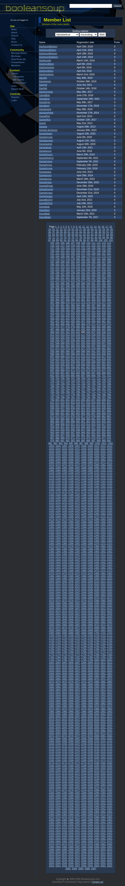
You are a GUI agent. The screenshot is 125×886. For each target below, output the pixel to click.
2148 (83, 754)
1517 (77, 584)
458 (88, 321)
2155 (64, 757)
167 (73, 256)
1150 (96, 484)
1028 (83, 451)
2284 (58, 792)
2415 (64, 828)
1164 (58, 489)
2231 (103, 776)
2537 (77, 860)
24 (69, 229)
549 (62, 343)
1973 (51, 708)
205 (83, 264)
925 (83, 427)
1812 (109, 662)
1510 (96, 581)
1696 (70, 633)
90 (61, 240)
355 (52, 299)
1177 (77, 492)
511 (52, 335)
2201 (103, 768)
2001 (103, 714)
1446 (70, 565)
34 (107, 229)
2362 (109, 811)
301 (83, 286)
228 (78, 270)
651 (93, 364)
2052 (109, 727)
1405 (64, 554)
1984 (58, 711)
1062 (109, 459)
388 (99, 305)
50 (103, 232)
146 (88, 251)
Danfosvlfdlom (46, 64)
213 (62, 267)
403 (52, 310)
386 (88, 305)
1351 (103, 538)
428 (57, 316)
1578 (83, 600)
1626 (70, 614)
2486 (70, 847)
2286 (70, 792)
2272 (109, 787)
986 (88, 440)
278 (88, 281)
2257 (77, 784)
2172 (109, 760)
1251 (103, 511)
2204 (58, 771)
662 (88, 367)
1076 (70, 465)
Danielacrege (46, 140)
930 (109, 427)
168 (78, 256)
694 (68, 375)
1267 (77, 516)
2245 (64, 782)
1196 (70, 497)
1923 (51, 695)
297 (62, 286)
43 (76, 232)
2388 (83, 819)
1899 (90, 687)
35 (111, 229)
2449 (90, 836)
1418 (83, 557)
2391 (103, 819)
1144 (58, 484)
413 (104, 310)
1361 (103, 541)
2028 (83, 722)
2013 (51, 719)
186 (109, 259)
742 (68, 386)
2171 (103, 760)
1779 (90, 654)
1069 (90, 462)
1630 (96, 614)
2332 (109, 803)
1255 (64, 513)
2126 (70, 749)
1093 (51, 470)
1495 (64, 578)
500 (57, 332)
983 (73, 440)
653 (104, 364)
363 (93, 299)
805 (83, 400)
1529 (90, 587)
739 (52, 386)
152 (57, 253)
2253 (51, 784)
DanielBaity (45, 217)
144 (78, 251)
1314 (58, 530)
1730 (96, 641)
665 (104, 367)
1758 (83, 649)
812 (57, 402)
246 (109, 272)
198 (109, 262)
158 (88, 253)
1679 (90, 627)
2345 (64, 809)
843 (93, 408)
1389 (90, 549)
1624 (58, 614)
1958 (83, 703)
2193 (51, 768)
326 (88, 291)
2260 (96, 784)
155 (73, 253)
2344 (58, 809)
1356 (70, 541)
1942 (109, 698)
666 (109, 367)
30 (92, 229)
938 (88, 429)
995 (71, 443)
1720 (96, 638)
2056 (70, 730)
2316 (70, 801)
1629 (90, 614)
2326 (70, 803)
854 (88, 411)
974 (88, 438)
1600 (96, 606)
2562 (109, 866)
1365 (64, 543)
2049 (90, 727)
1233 (51, 508)
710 (88, 378)
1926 (70, 695)
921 (62, 427)
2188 (83, 765)
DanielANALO (46, 158)
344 (57, 297)
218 (88, 267)
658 (68, 367)
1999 (90, 714)
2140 (96, 752)
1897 (77, 687)
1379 (90, 546)
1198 (83, 497)
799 (52, 400)
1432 (109, 559)
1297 (77, 524)
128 (57, 248)
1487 (77, 576)
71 (53, 237)
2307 (77, 798)
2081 (103, 736)
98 (92, 240)
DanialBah (44, 95)
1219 (90, 503)
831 (93, 405)
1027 (77, 451)
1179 (90, 492)
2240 (96, 779)
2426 (70, 830)
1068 (83, 462)
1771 (103, 652)
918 (109, 424)
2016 (70, 719)
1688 (83, 630)
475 (52, 327)
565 (83, 346)
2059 (90, 730)
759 (93, 389)
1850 (96, 673)
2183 (51, 765)
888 (78, 419)
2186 (70, 765)
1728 (83, 641)
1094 (58, 470)
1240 (96, 508)
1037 (77, 454)
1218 (83, 503)
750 (109, 386)
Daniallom (44, 105)
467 (73, 324)
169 (83, 256)
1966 (70, 706)
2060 (96, 730)
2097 (77, 741)
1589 (90, 603)
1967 (77, 706)
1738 (83, 643)
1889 (90, 684)
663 (93, 367)
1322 (109, 530)
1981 (103, 708)
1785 (64, 657)
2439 (90, 833)
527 (73, 337)
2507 (77, 852)
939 (93, 429)
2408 (83, 825)
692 (57, 375)
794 (88, 397)
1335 (64, 535)
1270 (96, 516)
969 (62, 438)
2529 (90, 857)
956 (57, 435)
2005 (64, 717)
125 (104, 245)
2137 (77, 752)
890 (88, 419)
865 (83, 413)
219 (93, 267)
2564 (74, 868)
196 (99, 262)
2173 (51, 763)
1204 (58, 500)
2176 (70, 763)
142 (68, 251)
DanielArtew (45, 182)
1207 (77, 500)
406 (68, 310)
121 (83, 245)
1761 (103, 649)
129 (62, 248)
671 (73, 370)
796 (99, 397)
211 (52, 267)
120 (78, 245)
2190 (96, 765)
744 (78, 386)
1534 (58, 589)
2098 (83, 741)
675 (93, 370)
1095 (64, 470)
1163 (51, 489)
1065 (64, 462)
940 (99, 429)
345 (62, 297)
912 (78, 424)
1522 (109, 584)
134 (88, 248)
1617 (77, 611)
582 (109, 348)
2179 (90, 763)
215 (73, 267)
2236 (70, 779)
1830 (96, 668)
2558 (83, 866)
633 (62, 362)
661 (83, 367)
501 (62, 332)
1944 (58, 700)
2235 (64, 779)
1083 (51, 467)
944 (57, 432)
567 (93, 346)
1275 (64, 519)
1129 (90, 478)
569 (104, 346)
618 (109, 356)
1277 (77, 519)
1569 (90, 597)
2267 (77, 787)
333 (62, 294)
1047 (77, 457)
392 (57, 308)
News (14, 29)
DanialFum (44, 102)
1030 (96, 451)
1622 (109, 611)
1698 (83, 633)
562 (68, 346)
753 (62, 389)
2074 (58, 736)
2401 (103, 822)
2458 (83, 838)
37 (53, 232)
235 (52, 272)
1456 (70, 568)
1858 (83, 676)
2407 (77, 825)
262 (68, 278)
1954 (58, 703)
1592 (109, 603)
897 (62, 421)
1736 (70, 643)
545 (104, 340)
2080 (96, 736)
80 (88, 237)
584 (57, 351)
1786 (70, 657)
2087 (77, 738)
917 (104, 424)
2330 (96, 803)
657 (62, 367)
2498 (83, 849)
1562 (109, 595)
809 (104, 400)
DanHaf (43, 85)
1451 (103, 565)
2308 (83, 798)
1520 (96, 584)
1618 (83, 611)
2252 (109, 782)
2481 (103, 844)
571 (52, 348)
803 (73, 400)
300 (78, 286)
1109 (90, 473)
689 (104, 373)
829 (83, 405)
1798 (83, 660)
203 (73, 264)
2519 (90, 855)
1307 (77, 527)
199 (52, 264)
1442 (109, 562)
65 (96, 234)
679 (52, 373)
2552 (109, 863)
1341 (103, 535)
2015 (64, 719)
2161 (103, 757)
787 (52, 397)
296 (57, 286)
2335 (64, 806)
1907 (77, 689)
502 (68, 332)
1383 (51, 549)
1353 (51, 541)
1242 (109, 508)
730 (68, 383)
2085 (64, 738)
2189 (90, 765)
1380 (96, 546)
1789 (90, 657)
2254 (58, 784)
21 (57, 229)
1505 (64, 581)
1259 (90, 513)
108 (78, 243)
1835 (64, 671)
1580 (96, 600)
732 (78, 383)
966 (109, 435)
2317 (77, 801)
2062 (109, 730)
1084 (58, 467)
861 (62, 413)
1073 (51, 465)
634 (68, 362)
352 (99, 297)
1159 (90, 486)
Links (14, 86)
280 (99, 281)
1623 (51, 614)
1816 (70, 665)
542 (88, 340)
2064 (58, 733)
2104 (58, 744)
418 (68, 313)
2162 (109, 757)
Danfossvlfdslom (47, 50)
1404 (58, 554)
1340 (96, 535)
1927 (77, 695)
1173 (51, 492)
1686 (70, 630)
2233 (51, 779)
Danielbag (44, 210)
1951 (103, 700)
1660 (96, 622)
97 (88, 240)
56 (61, 234)
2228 (83, 776)
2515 (64, 855)
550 (68, 343)
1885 (64, 684)
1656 (70, 622)
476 (57, 327)
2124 (58, 749)
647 (73, 364)
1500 (96, 578)
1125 (64, 478)
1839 (90, 671)
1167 (77, 489)
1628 (83, 614)
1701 (103, 633)
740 (57, 386)
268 (99, 278)
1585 (64, 603)
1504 (58, 581)
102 (111, 240)
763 (52, 392)
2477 (77, 844)
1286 (70, 522)
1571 (103, 597)
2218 (83, 773)
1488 (83, 576)
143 (73, 251)
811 (52, 402)
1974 (58, 708)
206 (88, 264)
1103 (51, 473)
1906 (70, 689)
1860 (96, 676)
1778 (83, 654)
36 (49, 232)
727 (52, 383)
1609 (90, 608)
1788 (83, 657)
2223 (51, 776)
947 (73, 432)
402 (109, 308)
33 (103, 229)
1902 (109, 687)
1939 (90, 698)
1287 (77, 522)
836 (57, 408)
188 (57, 262)
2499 (90, 849)
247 (52, 275)
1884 (58, 684)
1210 (96, 500)
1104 (58, 473)
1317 (77, 530)
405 (62, 310)
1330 (96, 532)
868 (99, 413)
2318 (83, 801)
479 (73, 327)
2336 (70, 806)
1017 (77, 448)
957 (62, 435)
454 (68, 321)
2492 (109, 847)
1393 (51, 551)
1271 (103, 516)
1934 (58, 698)
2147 (77, 754)
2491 (103, 847)
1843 (51, 673)
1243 (51, 511)
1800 (96, 660)
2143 (51, 754)
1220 (96, 503)
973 (83, 438)
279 (93, 281)
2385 (64, 819)
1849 (90, 673)
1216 (70, 503)
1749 (90, 646)
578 (88, 348)
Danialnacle (45, 109)
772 (99, 392)
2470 (96, 841)
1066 (70, 462)
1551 (103, 592)
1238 (83, 508)
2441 (103, 833)
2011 (103, 717)
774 (109, 392)
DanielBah (44, 213)
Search (14, 35)
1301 (103, 524)
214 (68, 267)
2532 (109, 857)
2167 (77, 760)
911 (73, 424)
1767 (77, 652)
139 (52, 251)
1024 (58, 451)
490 (68, 329)
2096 (70, 741)
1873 (51, 681)
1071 (103, 462)
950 (88, 432)
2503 (51, 852)
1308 (83, 527)
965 (104, 435)
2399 (90, 822)
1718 (83, 638)
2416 (70, 828)
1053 (51, 459)
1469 (90, 570)
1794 (58, 660)
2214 (58, 773)
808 (99, 400)
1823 (51, 668)
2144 (58, 754)
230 (88, 270)
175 (52, 259)
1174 (58, 492)
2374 (58, 817)
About (14, 32)
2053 (51, 730)
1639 (90, 616)
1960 (96, 703)
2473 (51, 844)
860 (57, 413)
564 (78, 346)
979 (52, 440)
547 (52, 343)
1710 (96, 635)
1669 (90, 624)
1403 (51, 554)
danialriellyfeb (46, 112)
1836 (70, 671)
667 (52, 370)
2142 (109, 752)
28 (84, 229)
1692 (109, 630)
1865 (64, 679)
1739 (90, 643)
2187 (77, 765)
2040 (96, 725)
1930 (96, 695)
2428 (83, 830)
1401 (103, 551)
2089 (90, 738)
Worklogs (16, 56)
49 (100, 232)
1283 (51, 522)
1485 (64, 576)
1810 (96, 662)
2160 (96, 757)
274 (68, 281)
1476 (70, 573)
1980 (96, 708)
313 (83, 289)
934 (68, 429)
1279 (90, 519)
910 (68, 424)
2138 (83, 752)
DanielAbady (45, 133)
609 (62, 356)
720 (78, 381)
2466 (70, 841)
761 (104, 389)
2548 (83, 863)
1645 (64, 619)
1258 (83, 513)
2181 (103, 763)
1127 (77, 478)
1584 (58, 603)
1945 (64, 700)
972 (78, 438)
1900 (96, 687)
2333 (51, 806)
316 (99, 289)
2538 (83, 860)
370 (68, 302)
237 (62, 272)
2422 (109, 828)
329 (104, 291)
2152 (109, 754)
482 (88, 327)
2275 (64, 790)
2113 (51, 746)
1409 (90, 554)
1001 (103, 443)
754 (68, 389)
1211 (103, 500)
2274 (58, 790)
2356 (70, 811)
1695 (64, 633)
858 (109, 411)
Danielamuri (45, 151)
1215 (64, 503)
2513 (51, 855)
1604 (58, 608)
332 (57, 294)
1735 (64, 643)
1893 (51, 687)
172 (99, 256)
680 (57, 373)
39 (61, 232)
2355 (64, 811)
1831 (103, 668)
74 (65, 237)
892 (99, 419)
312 (78, 289)
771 (93, 392)
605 (104, 354)
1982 (109, 708)
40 (65, 232)
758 (88, 389)
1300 (96, 524)
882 (109, 416)
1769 (90, 652)
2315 (64, 801)
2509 (90, 852)
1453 (51, 568)
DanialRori (44, 116)
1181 (103, 492)
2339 (90, 806)
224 (57, 270)
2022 (109, 719)
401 (104, 308)
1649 (90, 619)
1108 (83, 473)
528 (78, 337)
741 (62, 386)
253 (83, 275)
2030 (96, 722)
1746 (70, 646)
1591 (103, 603)
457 (83, 321)
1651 (103, 619)
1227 (77, 505)
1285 (64, 522)
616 (99, 356)
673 (83, 370)
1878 (83, 681)
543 (93, 340)
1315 (64, 530)
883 (52, 419)
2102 (109, 741)
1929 (90, 695)
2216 (70, 773)
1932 (109, 695)
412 (99, 310)
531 (93, 337)
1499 (90, 578)
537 (62, 340)
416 (57, 313)
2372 (109, 814)
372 (78, 302)
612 (78, 356)
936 (78, 429)
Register (15, 97)
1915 (64, 692)
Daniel (42, 123)
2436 (70, 833)
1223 (51, 505)
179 (73, 259)
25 (73, 229)
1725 (64, 641)
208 (99, 264)
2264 (58, 787)
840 (78, 408)
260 (57, 278)
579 (93, 348)
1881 (103, 681)
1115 (64, 476)
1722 (109, 638)
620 (57, 359)
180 (78, 259)
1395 (64, 551)
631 (52, 362)
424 (99, 313)
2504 (58, 852)
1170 (96, 489)
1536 (70, 589)
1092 (109, 467)
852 (78, 411)
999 (91, 443)
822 (109, 402)
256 (99, 275)
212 (57, 267)
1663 (51, 624)
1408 (83, 554)
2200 (96, 768)
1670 (96, 624)
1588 (83, 603)
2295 (64, 795)
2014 (58, 719)
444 (78, 318)
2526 (70, 857)
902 (88, 421)
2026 (70, 722)
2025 (64, 722)
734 (88, 383)
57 (65, 234)
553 (83, 343)
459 (93, 321)
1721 (103, 638)
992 (55, 443)
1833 (51, 671)
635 (73, 362)
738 (109, 383)
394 (68, 308)
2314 (58, 801)
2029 (90, 722)
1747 (77, 646)
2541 (103, 860)
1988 (83, 711)
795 (93, 397)
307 (52, 289)
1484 (58, 576)
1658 (83, 622)
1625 (64, 614)
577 (83, 348)
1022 (109, 448)
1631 (103, 614)
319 (52, 291)
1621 (103, 611)
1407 (77, 554)
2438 (83, 833)
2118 (83, 746)
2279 (90, 790)
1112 (109, 473)
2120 (96, 746)
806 (88, 400)
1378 (83, 546)
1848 (83, 673)
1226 (70, 505)
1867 (77, 679)
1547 (77, 592)
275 (73, 281)
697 (83, 375)
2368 (83, 814)
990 (109, 440)
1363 (51, 543)
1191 (103, 494)
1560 (96, 595)
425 (104, 313)
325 (83, 291)
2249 (90, 782)
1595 (64, 606)
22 (61, 229)
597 (62, 354)
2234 (58, 779)
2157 (77, 757)
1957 (77, 703)
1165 (64, 489)
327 (93, 291)
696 (78, 375)
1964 (58, 706)
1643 (51, 619)
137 (104, 248)
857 (104, 411)
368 (57, 302)
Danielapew (45, 172)
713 (104, 378)
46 (88, 232)
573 (62, 348)
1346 (70, 538)
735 (93, 383)
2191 (103, 765)
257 (104, 275)
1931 (103, 695)
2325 (64, 803)
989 (104, 440)
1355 (64, 541)
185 (104, 259)
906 (109, 421)
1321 (103, 530)
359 (73, 299)
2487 (77, 847)
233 (104, 270)
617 (104, 356)
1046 (70, 457)
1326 (70, 532)
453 (62, 321)
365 (104, 299)
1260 (96, 513)
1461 (103, 568)
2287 (77, 792)
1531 (103, 587)
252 (78, 275)
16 (103, 226)
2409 (90, 825)
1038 (83, 454)
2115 (64, 746)
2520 (96, 855)
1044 (58, 457)
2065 (64, 733)
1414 (58, 557)
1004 (58, 446)
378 (109, 302)
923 (73, 427)
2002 (109, 714)
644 (57, 364)
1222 (109, 503)
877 (83, 416)
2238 (83, 779)
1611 (103, 608)
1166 (70, 489)
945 (62, 432)
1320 (96, 530)
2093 (51, 741)
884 (57, 419)
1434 (58, 562)
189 (62, 262)
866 (88, 413)
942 (109, 429)
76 (73, 237)
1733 (51, 643)
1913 (51, 692)
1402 (109, 551)
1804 (58, 662)
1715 (64, 638)
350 (88, 297)
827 (73, 405)
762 (109, 389)
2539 (90, 860)
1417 (77, 557)
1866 (70, 679)
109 (83, 243)
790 (68, 397)
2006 (70, 717)
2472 (109, 841)
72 (57, 237)
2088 (83, 738)
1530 (96, 587)
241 (83, 272)
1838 (83, 671)
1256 (70, 513)
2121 (103, 746)
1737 (77, 643)
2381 (103, 817)
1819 (90, 665)
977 (104, 438)
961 (83, 435)
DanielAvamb (46, 189)
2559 (90, 866)
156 (78, 253)
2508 (83, 852)
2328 (83, 803)
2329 (90, 803)
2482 (109, 844)
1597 (77, 606)
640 (99, 362)
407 (73, 310)
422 (88, 313)
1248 (83, 511)
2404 (58, 825)
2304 (58, 798)
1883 (51, 684)
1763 (51, 652)
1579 (90, 600)
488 (57, 329)
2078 (83, 736)
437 (104, 316)
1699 (90, 633)
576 (78, 348)
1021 (103, 448)
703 (52, 378)
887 (73, 419)
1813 (51, 665)
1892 (109, 684)
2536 (70, 860)
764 (57, 392)
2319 (90, 801)
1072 (109, 462)
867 (93, 413)
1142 (109, 481)
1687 (77, 630)
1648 (83, 619)
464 (57, 324)
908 (57, 424)
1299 (90, 524)
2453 (51, 838)
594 (109, 351)
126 (109, 245)
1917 (77, 692)
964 (99, 435)
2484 (58, 847)
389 (104, 305)
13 (91, 226)
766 (68, 392)
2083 (51, 738)
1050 (96, 457)
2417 (77, 828)
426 (109, 313)
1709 (90, 635)
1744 (58, 646)
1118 (83, 476)
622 (68, 359)
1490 (96, 576)
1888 (83, 684)
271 (52, 281)
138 (109, 248)
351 (93, 297)
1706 (70, 635)
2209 (90, 771)
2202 (109, 768)
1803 (51, 662)
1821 (103, 665)
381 (62, 305)
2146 (70, 754)
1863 (51, 679)
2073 (51, 736)
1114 (58, 476)
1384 (58, 549)
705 (62, 378)
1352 (109, 538)
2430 (96, 830)
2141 (103, 752)
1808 (83, 662)
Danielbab (44, 206)
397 (83, 308)
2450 (96, 836)
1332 (109, 532)
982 (68, 440)
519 (93, 335)
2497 (77, 849)
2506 (70, 852)
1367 (77, 543)
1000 (97, 443)
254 (88, 275)
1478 (83, 573)
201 (62, 264)
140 (57, 251)
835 (52, 408)
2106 (70, 744)
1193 (51, 497)
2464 (58, 841)
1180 (96, 492)
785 (104, 394)
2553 (51, 866)
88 (53, 240)
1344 (58, 538)
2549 (90, 863)
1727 (77, 641)
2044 (58, 727)
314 (88, 289)
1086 (70, 467)
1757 (77, 649)
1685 (64, 630)
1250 (96, 511)
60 (76, 234)
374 (88, 302)
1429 (90, 559)
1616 (70, 611)
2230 (96, 776)
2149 (90, 754)
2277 (77, 790)
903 (93, 421)
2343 (51, 809)
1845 (64, 673)
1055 (64, 459)
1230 (96, 505)
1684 (58, 630)
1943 (51, 700)
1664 (58, 624)
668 (57, 370)
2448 (83, 836)
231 (93, 270)
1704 (58, 635)
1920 (96, 692)
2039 (90, 725)
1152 (109, 484)
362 (88, 299)
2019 (90, 719)
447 (93, 318)
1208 (83, 500)
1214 (58, 503)
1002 (110, 443)
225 (62, 270)
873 (62, 416)
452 (57, 321)
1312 (109, 527)
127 (52, 248)
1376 (70, 546)
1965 (64, 706)
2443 (51, 836)
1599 (90, 606)
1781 (103, 654)
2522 (109, 855)
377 (104, 302)
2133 (51, 752)
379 (52, 305)
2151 (103, 754)
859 (52, 413)
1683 (51, 630)
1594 (58, 606)
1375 (64, 546)
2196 (70, 768)
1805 (64, 662)
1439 (90, 562)
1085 (64, 467)
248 (57, 275)
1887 (77, 684)
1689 (90, 630)
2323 (51, 803)
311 (73, 289)
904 (99, 421)
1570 (96, 597)
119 (73, 245)
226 (68, 270)
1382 (109, 546)
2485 (64, 847)
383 (73, 305)
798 (109, 397)
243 (93, 272)
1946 (70, 700)
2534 (58, 860)
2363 (51, 814)
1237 (77, 508)
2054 (58, 730)
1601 (103, 606)
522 (109, 335)
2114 (58, 746)
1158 (83, 486)
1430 (96, 559)
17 (107, 226)
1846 (70, 673)
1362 (109, 541)
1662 (109, 622)
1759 (90, 649)
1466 (70, 570)
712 (99, 378)
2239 (90, 779)
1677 (77, 627)
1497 (77, 578)
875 (73, 416)
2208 (83, 771)
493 (83, 329)
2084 (58, 738)
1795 (64, 660)
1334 (58, 535)
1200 (96, 497)
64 (92, 234)
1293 (51, 524)
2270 (96, 787)
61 (80, 234)
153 (62, 253)
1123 (51, 478)
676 (99, 370)
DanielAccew (45, 137)
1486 (70, 576)
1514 (58, 584)
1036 (70, 454)
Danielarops (45, 175)
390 (109, 305)
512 (57, 335)
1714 (58, 638)
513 (62, 335)
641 (104, 362)
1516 (70, 584)
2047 (77, 727)
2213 (51, 773)
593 (104, 351)
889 (83, 419)
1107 (77, 473)
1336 (70, 535)
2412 (109, 825)
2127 (77, 749)
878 (88, 416)
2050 (96, 727)
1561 (103, 595)
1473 (51, 573)
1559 (90, 595)
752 (57, 389)
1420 (96, 557)
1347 (77, 538)
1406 (70, 554)
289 (83, 283)
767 (73, 392)
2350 (96, 809)
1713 (51, 638)
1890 (96, 684)
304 (99, 286)
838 (68, 408)
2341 (103, 806)
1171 (103, 489)
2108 (83, 744)
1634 (58, 616)
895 (52, 421)
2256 (70, 784)
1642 (109, 616)
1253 (51, 513)
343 (52, 297)
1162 (109, 486)
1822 (109, 665)
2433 (51, 833)
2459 (90, 838)
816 (78, 402)
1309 (90, 527)
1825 (64, 668)
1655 (64, 622)
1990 (96, 711)
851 (73, 411)
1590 (96, 603)
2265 (64, 787)
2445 (64, 836)
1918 (83, 692)
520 (99, 335)
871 (52, 416)
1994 (58, 714)
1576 (70, 600)
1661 (103, 622)
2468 (83, 841)
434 (88, 316)
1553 (51, 595)
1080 (96, 465)
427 (52, 316)
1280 (96, 519)
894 (109, 419)
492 (78, 329)
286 (68, 283)
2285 (64, 792)
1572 (109, 597)
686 (88, 373)
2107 (77, 744)
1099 (90, 470)
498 (109, 329)
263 (73, 278)
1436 (70, 562)
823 (52, 405)
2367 (77, 814)
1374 (58, 546)
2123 (51, 749)
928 (99, 427)
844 (99, 408)
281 (104, 281)
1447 (77, 565)
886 (68, 419)
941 (104, 429)
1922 (109, 692)
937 (83, 429)
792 (78, 397)
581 (104, 348)
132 (78, 248)
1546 (70, 592)
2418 (83, 828)
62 (84, 234)
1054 (58, 459)
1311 (103, 527)
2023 (51, 722)
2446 (70, 836)
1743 (51, 646)
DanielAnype (45, 168)
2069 (90, 733)
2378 (83, 817)
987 (93, 440)
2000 (96, 714)
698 (88, 375)
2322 (109, 801)
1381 (103, 546)
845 (104, 408)
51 (107, 232)
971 (73, 438)
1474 (58, 573)
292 (99, 283)
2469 (90, 841)
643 (52, 364)
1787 (77, 657)
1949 (90, 700)
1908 (83, 689)
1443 (51, 565)
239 (73, 272)
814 (68, 402)
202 (68, 264)
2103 (51, 744)
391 (52, 308)
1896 (70, 687)
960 (78, 435)
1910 (96, 689)
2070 (96, 733)
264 (78, 278)
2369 (90, 814)
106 (68, 243)
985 (83, 440)
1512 (109, 581)
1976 (70, 708)
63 (88, 234)
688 (99, 373)
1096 (70, 470)
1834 (58, 671)
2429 (90, 830)
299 (73, 286)
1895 (64, 687)
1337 (77, 535)
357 (62, 299)
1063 (51, 462)
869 (104, 413)
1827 (77, 668)
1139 (90, 481)
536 (57, 340)
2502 (109, 849)
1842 (109, 671)
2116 (70, 746)
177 (62, 259)
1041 (103, 454)
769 (83, 392)
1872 (109, 679)
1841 (103, 671)
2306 (70, 798)
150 (109, 251)
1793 (51, 660)
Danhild (43, 88)
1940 (96, 698)
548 (57, 343)
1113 (51, 476)
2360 (96, 811)
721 (83, 381)
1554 (58, 595)
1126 (70, 478)
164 (57, 256)
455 (73, 321)
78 (80, 237)
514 (68, 335)
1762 (109, 649)
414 (109, 310)
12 (87, 226)
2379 (90, 817)
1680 (96, 627)
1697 (77, 633)
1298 (83, 524)
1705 (64, 635)
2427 (77, 830)
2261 (103, 784)
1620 (96, 611)
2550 (96, 863)
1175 (64, 492)
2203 (51, 771)
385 (83, 305)
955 (52, 435)
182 (88, 259)
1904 (58, 689)
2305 (64, 798)
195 (93, 262)
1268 (83, 516)
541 (83, 340)
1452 (109, 565)
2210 (96, 771)
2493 (51, 849)
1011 (103, 446)
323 (73, 291)
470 (88, 324)
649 (83, 364)
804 (78, 400)
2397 (77, 822)
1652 (109, 619)
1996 (70, 714)
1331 (103, 532)
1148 (83, 484)
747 (93, 386)
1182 (109, 492)
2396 (70, 822)
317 (104, 289)
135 (93, 248)
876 (78, 416)
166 (68, 256)
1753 (51, 649)
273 (62, 281)
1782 (109, 654)
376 (99, 302)
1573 (51, 600)
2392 (109, 819)
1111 (103, 473)
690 (109, 373)
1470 (96, 570)
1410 (96, 554)
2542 (109, 860)
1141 (103, 481)
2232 (109, 776)
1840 (96, 671)
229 (83, 270)
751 (52, 389)
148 (99, 251)
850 (68, 411)
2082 (109, 736)
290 (88, 283)
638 (88, 362)
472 (99, 324)
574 (68, 348)
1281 (103, 519)
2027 (77, 722)
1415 (64, 557)
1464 (58, 570)
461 (104, 321)
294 (109, 283)
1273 (51, 519)
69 (111, 234)
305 (104, 286)
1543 (51, 592)
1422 (109, 557)
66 (100, 234)
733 (83, 383)
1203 (51, 500)
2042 (109, 725)
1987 (77, 711)
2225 (64, 776)
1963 (51, 706)
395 (73, 308)
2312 (109, 798)
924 (78, 427)
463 (52, 324)
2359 (90, 811)
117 (62, 245)
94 (76, 240)
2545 (64, 863)
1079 (90, 465)
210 (109, 264)
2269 (90, 787)
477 (62, 327)
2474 (58, 844)
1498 (83, 578)
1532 (109, 587)
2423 (51, 830)
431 (73, 316)
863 (73, 413)
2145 (64, 754)
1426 (70, 559)
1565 (64, 597)
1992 (109, 711)
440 (57, 318)
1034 (58, 454)
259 (52, 278)
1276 (70, 519)
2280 (96, 790)
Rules (14, 42)
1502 (109, 578)
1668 (83, 624)
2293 (51, 795)
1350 (96, 538)
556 (99, 343)
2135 (64, 752)
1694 (58, 633)
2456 (70, 838)
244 (99, 272)
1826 (70, 668)
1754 (58, 649)
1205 (64, 500)
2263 (51, 787)
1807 (77, 662)
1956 (70, 703)
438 (109, 316)
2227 (77, 776)
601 (83, 354)
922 (68, 427)
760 (99, 389)
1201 (103, 497)
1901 (103, 687)
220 (99, 267)
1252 (109, 511)
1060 (96, 459)
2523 (51, 857)
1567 (77, 597)
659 (73, 367)
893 (104, 419)
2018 (83, 719)
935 (73, 429)
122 (88, 245)
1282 (109, 519)
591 (93, 351)
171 (93, 256)
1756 (70, 649)
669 (62, 370)
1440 (96, 562)
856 (99, 411)
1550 (96, 592)
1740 (96, 643)
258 (109, 275)
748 (99, 386)
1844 (58, 673)
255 (93, 275)
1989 (90, 711)
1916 (70, 692)
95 (80, 240)
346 (68, 297)
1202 (109, 497)
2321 (103, 801)
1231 (103, 505)
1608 (83, 608)
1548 (83, 592)
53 (49, 234)
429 (62, 316)
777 (62, 394)
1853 (51, 676)
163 (52, 256)
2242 (109, 779)
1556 (70, 595)
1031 (103, 451)
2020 (96, 719)
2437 (77, 833)
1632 (109, 614)
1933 (51, 698)
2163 (51, 760)
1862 (109, 676)
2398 (83, 822)
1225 (64, 505)
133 (83, 248)
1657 (77, 622)
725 (104, 381)
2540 (96, 860)
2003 (51, 717)
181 (83, 259)
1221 (103, 503)
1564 (58, 597)
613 (83, 356)
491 (73, 329)
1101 (103, 470)
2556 (70, 866)
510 (109, 332)
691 (52, 375)
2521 (103, 855)
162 (109, 253)
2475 (64, 844)
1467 (77, 570)
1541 (103, 589)
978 (109, 438)
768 (78, 392)
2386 (70, 819)
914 (88, 424)
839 (73, 408)
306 (109, 286)
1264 (58, 516)
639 (93, 362)
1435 (64, 562)
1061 (103, 459)
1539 (90, 589)
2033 (51, 725)
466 (68, 324)
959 (73, 435)
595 (52, 354)
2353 (51, 811)
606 (109, 354)
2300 (96, 795)
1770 (96, 652)
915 (93, 424)
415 (52, 313)
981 (62, 440)
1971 (103, 706)
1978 (83, 708)
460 (99, 321)
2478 (83, 844)
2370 (96, 814)
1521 (103, 584)
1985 (64, 711)
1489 (90, 576)
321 (62, 291)
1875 (64, 681)
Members (15, 65)
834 (109, 405)
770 (88, 392)
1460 (96, 568)
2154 (58, 757)
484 (99, 327)
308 (57, 289)
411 (93, 310)
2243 (51, 782)
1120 (96, 476)
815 (73, 402)
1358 (83, 541)
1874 (58, 681)
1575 (64, 600)
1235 (64, 508)
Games (14, 73)
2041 (103, 725)
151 (52, 253)
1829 (90, 668)
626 (88, 359)
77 (76, 237)
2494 (58, 849)
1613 (51, 611)
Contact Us (16, 45)
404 (57, 310)
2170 (96, 760)
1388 (83, 549)
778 (68, 394)
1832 (109, 668)
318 (109, 289)
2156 (70, 757)
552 (78, 343)
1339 (90, 535)
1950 (96, 700)
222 (109, 267)
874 (68, 416)
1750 (96, 646)
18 (110, 226)
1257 (77, 513)
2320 (96, 801)
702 (109, 375)
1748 (83, 646)
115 (52, 245)
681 (62, 373)
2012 (109, 717)
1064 (58, 462)
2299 (90, 795)
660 (78, 367)
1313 (51, 530)
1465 (64, 570)
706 (68, 378)
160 (99, 253)
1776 (70, 654)
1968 (83, 706)
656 (57, 367)
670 (68, 370)
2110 (96, 744)
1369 (90, 543)
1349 (90, 538)
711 (93, 378)
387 (93, 305)
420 (78, 313)
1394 (58, 551)
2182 (109, 763)
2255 (64, 784)
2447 (77, 836)
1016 (70, 448)
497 (104, 329)
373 (83, 302)
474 (109, 324)
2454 (58, 838)
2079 (90, 736)
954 (109, 432)
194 (88, 262)
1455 (64, 568)
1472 (109, 570)
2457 (77, 838)
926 (88, 427)
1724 (58, 641)
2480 (96, 844)
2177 (77, 763)
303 (93, 286)
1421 (103, 557)
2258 (83, 784)
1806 (70, 662)
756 (78, 389)
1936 (70, 698)
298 (68, 286)
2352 (109, 809)
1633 (51, 616)
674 (88, 370)
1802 (109, 660)
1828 (83, 668)
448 (99, 318)
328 (99, 291)
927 (93, 427)
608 (57, 356)
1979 (90, 708)
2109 (90, 744)
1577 (77, 600)
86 (111, 237)
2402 (109, 822)
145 (83, 251)
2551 (103, 863)
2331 (103, 803)
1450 (96, 565)
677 (104, 370)
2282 (109, 790)
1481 (103, 573)
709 (83, 378)
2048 (83, 727)
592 (99, 351)
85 (107, 237)
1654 (58, 622)
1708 (83, 635)
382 (68, 305)
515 (73, 335)
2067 (77, 733)
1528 (83, 587)
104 (57, 243)
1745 (64, 646)
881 (104, 416)
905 (104, 421)
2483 (51, 847)
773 (104, 392)
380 (57, 305)
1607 (77, 608)
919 (52, 427)
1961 (103, 703)
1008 (83, 446)
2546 (70, 863)
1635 (64, 616)
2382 (109, 817)
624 (78, 359)
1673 (51, 627)
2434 (58, 833)
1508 (83, 581)
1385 (64, 549)
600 (78, 354)
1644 (58, 619)
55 (57, 234)
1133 (51, 481)
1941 (103, 698)
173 (104, 256)
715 (52, 381)
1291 (103, 522)
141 (62, 251)
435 (93, 316)
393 (62, 308)
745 (83, 386)
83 (100, 237)
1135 (64, 481)
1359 (90, 541)
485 (104, 327)
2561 (103, 866)
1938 (83, 698)
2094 (58, 741)
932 (57, 429)
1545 (64, 592)
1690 (96, 630)
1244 (58, 511)
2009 (90, 717)
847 (52, 411)
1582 (109, 600)
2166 (70, 760)
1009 (90, 446)
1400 (96, 551)
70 (49, 237)
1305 (64, 527)
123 (93, 245)
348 (78, 297)
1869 (90, 679)
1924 (58, 695)
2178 (83, 763)
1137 (77, 481)
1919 (90, 692)
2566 (87, 868)
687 (93, 373)
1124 (58, 478)
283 (52, 283)
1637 (77, 616)
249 (62, 275)
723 (93, 381)
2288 (83, 792)
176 (57, 259)
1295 (64, 524)
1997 (77, 714)
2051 (103, 727)
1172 (109, 489)
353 (104, 297)
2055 (64, 730)
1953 (51, 703)
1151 (103, 484)
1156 (70, 486)
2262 (109, 784)
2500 (96, 849)
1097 (77, 470)
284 (57, 283)
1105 (64, 473)
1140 (96, 481)
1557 (77, 595)
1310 (96, 527)
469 (83, 324)
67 (103, 234)
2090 (96, 738)
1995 (64, 714)
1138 (83, 481)
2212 (109, 771)
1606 (70, 608)
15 (99, 226)
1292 (109, 522)
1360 (96, 541)
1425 (64, 559)
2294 (58, 795)
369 (62, 302)
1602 (109, 606)
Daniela (43, 126)
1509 (90, 581)
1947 (77, 700)
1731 (103, 641)
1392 (109, 549)
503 (73, 332)
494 (88, 329)
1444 (58, 565)
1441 (103, 562)
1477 (77, 573)
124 (99, 245)
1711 (103, 635)
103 (52, 243)
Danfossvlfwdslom (48, 57)
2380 (96, 817)
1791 (103, 657)
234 (109, 270)
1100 (96, 470)
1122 (109, 476)
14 (95, 226)
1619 (90, 611)
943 (52, 432)
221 (104, 267)
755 (73, 389)
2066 (70, 733)
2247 (77, 782)
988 (99, 440)
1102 (109, 470)
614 (88, 356)
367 (52, 302)
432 (78, 316)
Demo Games (19, 83)
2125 (64, 749)
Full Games (18, 76)
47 (92, 232)
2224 (58, 776)
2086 (70, 738)
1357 (77, 541)
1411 (103, 554)
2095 (64, 741)
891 (93, 419)
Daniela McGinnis (48, 130)
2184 (58, 765)
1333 (51, 535)
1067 (77, 462)
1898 (83, 687)
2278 (83, 790)
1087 (77, 467)
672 (78, 370)
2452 (109, 836)
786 (109, 394)
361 (83, 299)
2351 (103, 809)
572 (57, 348)
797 (104, 397)
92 (69, 240)
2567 (93, 868)
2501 (103, 849)
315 (93, 289)
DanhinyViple (46, 92)
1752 (109, 646)
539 (73, 340)
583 (52, 351)
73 (61, 237)
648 (78, 364)
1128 (83, 478)
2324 (58, 803)
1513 (51, 584)
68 (107, 234)
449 (104, 318)
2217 (77, 773)
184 (99, 259)
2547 (77, 863)
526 (68, 337)
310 (68, 289)
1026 (70, 451)
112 (99, 243)
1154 (58, 486)
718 (68, 381)
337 (83, 294)
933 (62, 429)
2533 (51, 860)
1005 (64, 446)
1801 (103, 660)
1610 (96, 608)
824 (57, 405)
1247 (77, 511)
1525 (64, 587)
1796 (70, 660)
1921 (103, 692)
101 (106, 240)
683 (73, 373)
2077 (77, 736)
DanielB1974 (45, 199)
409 (83, 310)
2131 (103, 749)
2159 (90, 757)
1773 (51, 654)
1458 (83, 568)
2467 (77, 841)
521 (104, 335)
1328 (83, 532)
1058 (83, 459)
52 (111, 232)
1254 (58, 513)
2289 (90, 792)
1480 (96, 573)
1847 (77, 673)
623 (73, 359)
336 (78, 294)
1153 (51, 486)
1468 (83, 570)
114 (109, 243)
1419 (90, 557)
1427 (77, 559)
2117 (77, 746)
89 (57, 240)
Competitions (17, 62)
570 (109, 346)
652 (99, 364)
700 (99, 375)
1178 (83, 492)
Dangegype (45, 81)
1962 (109, 703)
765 (62, 392)
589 (83, 351)
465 (62, 324)
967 (52, 438)
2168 (83, 760)
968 (57, 438)
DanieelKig (44, 119)
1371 (103, 543)
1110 (96, 473)
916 (99, 424)
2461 (103, 838)
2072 (109, 733)
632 (57, 362)
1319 (90, 530)
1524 (58, 587)
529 (83, 337)
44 (80, 232)
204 (78, 264)
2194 (58, 768)
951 (93, 432)
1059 (90, 459)
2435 (64, 833)
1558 (83, 595)
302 (88, 286)
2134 (58, 752)
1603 (51, 608)
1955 (64, 703)
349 (83, 297)
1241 (103, 508)
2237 (77, 779)
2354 (58, 811)
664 (99, 367)
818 (88, 402)
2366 (70, 814)
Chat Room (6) (18, 59)
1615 (64, 611)
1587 (77, 603)
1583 (51, 603)
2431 (103, 830)
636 (78, 362)
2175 (64, 763)
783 (93, 394)
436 (99, 316)
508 (99, 332)
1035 (64, 454)
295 (52, 286)
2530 (96, 857)
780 (78, 394)
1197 (77, 497)
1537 (77, 589)
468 (78, 324)
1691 (103, 630)
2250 (96, 782)
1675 (64, 627)
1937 (77, 698)
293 (104, 283)
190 (68, 262)
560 (57, 346)
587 (73, 351)
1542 (109, 589)
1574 (58, 600)
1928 (83, 695)
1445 (64, 565)
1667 (77, 624)
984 (78, 440)
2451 (103, 836)
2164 (58, 760)
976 (99, 438)
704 (57, 378)
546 (109, 340)
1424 (58, 559)
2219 (90, 773)
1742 (109, 643)
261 (62, 278)
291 (93, 283)
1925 (64, 695)
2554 (58, 866)
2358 (83, 811)
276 (78, 281)
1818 (83, 665)
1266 (70, 516)
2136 (70, 752)
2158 (83, 757)
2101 (103, 741)
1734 (58, 643)
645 (62, 364)
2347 (77, 809)
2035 (64, 725)
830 (88, 405)
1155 (64, 486)
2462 (109, 838)
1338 (83, 535)
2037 (77, 725)
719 (73, 381)
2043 (51, 727)
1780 (96, 654)
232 (99, 270)
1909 (90, 689)
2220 (96, 773)
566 (88, 346)
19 (49, 229)
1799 (90, 660)
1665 (64, 624)
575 (73, 348)
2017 (77, 719)
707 (73, 378)
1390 (96, 549)
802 (68, 400)
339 (93, 294)
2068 (83, 733)
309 (62, 289)
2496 (70, 849)
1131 (103, 478)
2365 (64, 814)
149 (104, 251)
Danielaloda (45, 147)
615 (93, 356)
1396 (70, 551)
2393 (51, 822)
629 (104, 359)
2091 (103, 738)
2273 (51, 790)
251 (73, 275)
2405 (64, 825)
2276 (70, 790)
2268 (83, 787)
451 (52, 321)
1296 (70, 524)
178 (68, 259)
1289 (90, 522)
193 (83, 262)
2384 (58, 819)
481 (83, 327)
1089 (90, 467)
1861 (103, 676)
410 (88, 310)
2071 (103, 733)
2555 (64, 866)
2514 (58, 855)
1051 (103, 457)
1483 (51, 576)
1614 (58, 611)
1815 (64, 665)
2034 (58, 725)
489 (62, 329)
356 (57, 299)
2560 (96, 866)
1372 (109, 543)
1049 (90, 457)
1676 (70, 627)
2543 (51, 863)
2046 (70, 727)
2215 (64, 773)
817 (83, 402)
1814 (58, 665)
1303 (51, 527)
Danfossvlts (45, 60)
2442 (109, 833)
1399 (90, 551)
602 (88, 354)
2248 (83, 782)
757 (83, 389)
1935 (64, 698)
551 (73, 343)
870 (109, 413)
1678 (83, 627)
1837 (77, 671)
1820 (96, 665)
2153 (51, 757)
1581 (103, 600)
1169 (90, 489)
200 (57, 264)
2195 (64, 768)
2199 (90, 768)
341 (104, 294)
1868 (83, 679)
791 (73, 397)
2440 (96, 833)
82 (96, 237)
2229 (90, 776)
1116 (70, 476)
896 (57, 421)
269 (104, 278)
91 (65, 240)
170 (88, 256)
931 (52, 429)
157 (83, 253)
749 (104, 386)
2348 (83, 809)
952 (99, 432)
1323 (51, 532)
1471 (103, 570)
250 (68, 275)
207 (93, 264)
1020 (96, 448)
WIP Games (18, 80)
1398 (83, 551)
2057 (77, 730)
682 (68, 373)
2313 (51, 801)
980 (57, 440)
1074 (58, 465)
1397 (77, 551)
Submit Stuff (17, 89)
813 (62, 402)
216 (78, 267)
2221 (103, 773)
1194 (58, 497)
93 (73, 240)
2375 (64, 817)
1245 (64, 511)
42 (73, 232)
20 (53, 229)
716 (57, 381)
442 (68, 318)
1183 (51, 494)
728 (57, 383)
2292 (109, 792)
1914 (58, 692)
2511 (103, 852)
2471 (103, 841)
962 (88, 435)
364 (99, 299)
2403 (51, 825)
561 (62, 346)
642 (109, 362)
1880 (96, 681)
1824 (58, 668)
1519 (90, 584)
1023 (51, 451)
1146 (70, 484)
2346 (70, 809)
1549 (90, 592)
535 (52, 340)
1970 (96, 706)
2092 (109, 738)
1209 (90, 500)
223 (52, 270)
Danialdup (44, 98)
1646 (70, 619)
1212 (109, 500)
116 (57, 245)
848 (57, 411)
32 (100, 229)
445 (83, 318)
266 (88, 278)
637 (83, 362)
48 (96, 232)
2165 (64, 760)
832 (99, 405)
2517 (77, 855)
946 (68, 432)
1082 (109, 465)
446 (88, 318)
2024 (58, 722)
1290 (96, 522)
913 (83, 424)
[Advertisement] (21, 125)
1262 (109, 513)
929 (104, 427)
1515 (64, 584)
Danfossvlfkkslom (48, 53)
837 (62, 408)
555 (93, 343)
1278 (83, 519)
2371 (103, 814)
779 (73, 394)
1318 (83, 530)
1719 (90, 638)
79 (84, 237)
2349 (90, 809)
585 (62, 351)
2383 (51, 819)
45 (84, 232)
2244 (58, 782)
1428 (83, 559)
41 (69, 232)
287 (73, 283)
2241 (103, 779)
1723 (51, 641)
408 (78, 310)
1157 (77, 486)
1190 (96, 494)
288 (78, 283)
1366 (70, 543)
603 (93, 354)
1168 (83, 489)
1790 (96, 657)
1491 (103, 576)
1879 (90, 681)
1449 (90, 565)
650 (88, 364)
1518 (83, 584)
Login (14, 100)
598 (68, 354)
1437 (77, 562)
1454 (58, 568)
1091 (103, 467)
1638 (83, 616)
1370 (96, 543)
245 (104, 272)
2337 (77, 806)
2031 (103, 722)
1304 (58, 527)
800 (57, 400)
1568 (83, 597)
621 (62, 359)
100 (100, 240)
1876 (70, 681)
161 (104, 253)
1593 (51, 606)
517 (83, 335)
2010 (96, 717)
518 (88, 335)
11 (83, 226)
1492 (109, 576)
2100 (96, 741)
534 (109, 337)
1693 (51, 633)
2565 (81, 868)
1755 (64, 649)
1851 (103, 673)
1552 (109, 592)
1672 (109, 624)
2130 (96, 749)
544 (99, 340)
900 (78, 421)
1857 (77, 676)
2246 (70, 782)
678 (109, 370)
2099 (90, 741)
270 (109, 278)
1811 (103, 662)
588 (78, 351)
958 (68, 435)
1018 (83, 448)
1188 (83, 494)
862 (68, 413)
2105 (64, 744)
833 (104, 405)
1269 (90, 516)
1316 (70, 530)
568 (99, 346)
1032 (109, 451)
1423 (51, 559)
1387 (77, 549)
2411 (103, 825)
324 (78, 291)
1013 (51, 448)
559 (52, 346)
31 (96, 229)
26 (76, 229)
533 (104, 337)
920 (57, 427)
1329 (90, 532)
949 (83, 432)
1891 (103, 684)
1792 (109, 657)
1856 (70, 676)
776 (57, 394)
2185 (64, 765)
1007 (77, 446)
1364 (58, 543)
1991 (103, 711)
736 (99, 383)
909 (62, 424)
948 (78, 432)
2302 (109, 795)
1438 (83, 562)
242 (88, 272)
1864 (58, 679)
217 (83, 267)
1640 (96, 616)
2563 (68, 868)
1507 (77, 581)
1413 (51, 557)
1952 (109, 700)
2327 (77, 803)
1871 (103, 679)
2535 (64, 860)
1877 (77, 681)
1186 (70, 494)
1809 (90, 662)
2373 (51, 817)
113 (104, 243)
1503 (51, 581)
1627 (77, 614)
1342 (109, 535)
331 (52, 294)
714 (109, 378)
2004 (58, 717)
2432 (109, 830)
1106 (70, 473)
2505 (64, 852)
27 (80, 229)
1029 (90, 451)
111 (93, 243)
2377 (77, 817)
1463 (51, 570)
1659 (90, 622)
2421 (103, 828)
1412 (109, 554)
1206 (70, 500)
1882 (109, 681)
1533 (51, 589)
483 (93, 327)
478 (68, 327)
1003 (51, 446)
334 (68, 294)
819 (93, 402)
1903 (51, 689)
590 (88, 351)
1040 (96, 454)
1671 (103, 624)
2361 (103, 811)
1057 (77, 459)
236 (57, 272)
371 (73, 302)
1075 (64, 465)
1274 (58, 519)
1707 (77, 635)
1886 (70, 684)
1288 (83, 522)
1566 (70, 597)
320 (57, 291)
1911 (103, 689)
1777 (77, 654)
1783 (51, 657)
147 (93, 251)
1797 (77, 660)
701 (104, 375)
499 (52, 332)
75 (69, 237)
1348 (83, 538)
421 (83, 313)
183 (93, 259)
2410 (96, 825)
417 (62, 313)
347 (73, 297)
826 (68, 405)
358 (68, 299)
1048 (83, 457)
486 (109, 327)
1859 (90, 676)
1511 (103, 581)
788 (57, 397)
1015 (64, 448)
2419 (90, 828)
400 (99, 308)
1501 (103, 578)
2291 (103, 792)
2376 (70, 817)
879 (93, 416)
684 (78, 373)
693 (62, 375)
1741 (103, 643)
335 (73, 294)
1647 (77, 619)
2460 (96, 838)
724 (99, 381)
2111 (103, 744)
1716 (70, 638)
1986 (70, 711)
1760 (96, 649)
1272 (109, 516)
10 (79, 226)
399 (93, 308)
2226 (70, 776)
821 (104, 402)
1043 (51, 457)
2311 (103, 798)
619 (52, 359)
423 (93, 313)
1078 (83, 465)
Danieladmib (45, 144)
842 (88, 408)
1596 (70, 606)
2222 (109, 773)
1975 (64, 708)
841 (83, 408)
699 (93, 375)
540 (78, 340)
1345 (64, 538)
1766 (70, 652)
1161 (103, 486)
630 (109, 359)
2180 (96, 763)
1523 (51, 587)
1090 (96, 467)
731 (73, 383)
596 (57, 354)
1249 (90, 511)
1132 (109, 478)
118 (68, 245)
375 (93, 302)
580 (99, 348)
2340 (96, 806)
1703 (51, 635)
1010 (96, 446)
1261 (103, 513)
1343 (51, 538)
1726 (70, 641)
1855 (64, 676)
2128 (83, 749)
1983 (51, 711)
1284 (58, 522)
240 (78, 272)
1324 (58, 532)
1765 (64, 652)
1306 (70, 527)
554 (88, 343)
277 (83, 281)
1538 (83, 589)
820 (99, 402)
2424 (58, 830)
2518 (83, 855)
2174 (58, 763)
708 (78, 378)
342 (109, 294)
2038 (83, 725)
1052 (109, 457)
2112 (109, 744)
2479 (90, 844)
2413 (51, 828)
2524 (58, 857)
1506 (70, 581)
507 (93, 332)
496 (99, 329)
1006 (70, 446)
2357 (77, 811)
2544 (58, 863)
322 (68, 291)
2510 (96, 852)
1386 (70, 549)
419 (73, 313)
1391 (103, 549)
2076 (70, 736)
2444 (58, 836)
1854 (58, 676)
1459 (90, 568)
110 (88, 243)
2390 (96, 819)
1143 (51, 484)
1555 (64, 595)
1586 (70, 603)
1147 (77, 484)
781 (83, 394)
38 (57, 232)
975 (93, 438)
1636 (70, 616)
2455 (64, 838)
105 (62, 243)
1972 (109, 706)
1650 (96, 619)
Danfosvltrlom (46, 71)
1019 (90, 448)
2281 (103, 790)
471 (93, 324)
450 (109, 318)
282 (109, 281)
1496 (70, 578)
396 (78, 308)
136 (99, 248)
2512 (109, 852)
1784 (58, 657)
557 (104, 343)
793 (83, 397)
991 (50, 443)
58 (69, 234)
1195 (64, 497)
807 (93, 400)
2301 (103, 795)
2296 (70, 795)
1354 (58, 541)
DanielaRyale (46, 186)
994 (66, 443)
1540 (96, 589)
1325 (64, 532)
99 (96, 240)
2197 (77, 768)
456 (78, 321)
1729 (90, 641)
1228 (83, 505)
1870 (96, 679)
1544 (58, 592)
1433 (51, 562)
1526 (70, 587)
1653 (51, 622)
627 (93, 359)
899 (73, 421)
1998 (83, 714)
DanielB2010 (45, 203)
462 (109, 321)
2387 (77, 819)
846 (109, 408)
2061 (103, 730)
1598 (83, 606)
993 (60, 443)
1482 (109, 573)
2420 (96, 828)
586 (68, 351)
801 (62, 400)
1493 (51, 578)
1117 (77, 476)
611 (73, 356)
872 (57, 416)
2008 (83, 717)
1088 (83, 467)
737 (104, 383)
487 (52, 329)
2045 (64, 727)
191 (73, 262)
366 (109, 299)
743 (73, 386)
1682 (109, 627)
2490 (96, 847)
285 (62, 283)
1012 (109, 446)
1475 (64, 573)
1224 (58, 505)
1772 (109, 652)
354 (109, 297)
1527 (77, 587)
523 (52, 337)
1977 (77, 708)
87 (49, 240)
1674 (58, 627)
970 (68, 438)
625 (83, 359)
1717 (77, 638)
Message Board (19, 53)
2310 (96, 798)
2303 (51, 798)
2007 (77, 717)
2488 (83, 847)
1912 (109, 689)
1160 (96, 486)
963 (93, 435)
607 (52, 356)
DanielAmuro (45, 154)
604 (99, 354)
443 (73, 318)
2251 (103, 782)
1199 (90, 497)
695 (73, 375)
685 (83, 373)
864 (78, 413)
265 (83, 278)
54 (53, 234)
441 (62, 318)
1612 (109, 608)
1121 (103, 476)
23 (65, 229)
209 (104, 264)
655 (52, 367)
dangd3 (43, 78)
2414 (58, 828)
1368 (83, 543)
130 (68, 248)
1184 (58, 494)
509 (104, 332)
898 (68, 421)
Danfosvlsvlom (46, 67)
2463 (51, 841)
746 (88, 386)
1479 (90, 573)
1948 (83, 700)
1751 (103, 646)
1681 (103, 627)
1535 (64, 589)
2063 (51, 733)
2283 (51, 792)
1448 (83, 565)
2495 (64, 849)
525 (62, 337)
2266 (70, 787)
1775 (64, 654)
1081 (103, 465)
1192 (109, 494)
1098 (83, 470)
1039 (90, 454)
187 (52, 262)
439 (52, 318)
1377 (77, 546)
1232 (109, 505)
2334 (58, 806)
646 (68, 364)
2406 (70, 825)
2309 (90, 798)
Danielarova (45, 179)
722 (88, 381)
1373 (51, 546)
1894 (58, 687)
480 (78, 327)
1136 (70, 481)
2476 (70, 844)
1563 (51, 597)
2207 (77, 771)
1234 (58, 508)
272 (57, 281)
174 (109, 256)
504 (78, 332)
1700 (96, 633)
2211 (103, 771)
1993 (51, 714)
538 (68, 340)
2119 (90, 746)
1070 (96, 462)
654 (109, 364)
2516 (70, 855)
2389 (90, 819)
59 (73, 234)
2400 (96, 822)
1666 (70, 624)
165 (62, 256)
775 (52, 394)
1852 (109, 673)
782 (88, 394)
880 (99, 416)
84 (103, 237)
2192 (109, 765)
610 (68, 356)
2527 (77, 857)
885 (62, 419)
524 (57, 337)
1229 (90, 505)
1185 (64, 494)
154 (68, 253)
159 (93, 253)
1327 (77, 532)
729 (62, 383)
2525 (64, 857)
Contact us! (97, 882)
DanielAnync (45, 165)
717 (62, 381)
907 (52, 424)
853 (83, 411)
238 (68, 272)
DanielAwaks (45, 196)
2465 (64, 841)
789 (62, 397)
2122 (109, 746)
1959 (90, 703)
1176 (70, 492)
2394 (58, 822)
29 (88, 229)
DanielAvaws (45, 193)
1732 (109, 641)
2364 (58, 814)
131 (73, 248)
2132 (109, 749)
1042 (109, 454)
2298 (83, 795)
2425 (64, 830)
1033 (51, 454)
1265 (64, 516)
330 (109, 291)
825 (62, 405)
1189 (90, 494)
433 (83, 316)
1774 (58, 654)
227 (73, 270)
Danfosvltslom (46, 74)
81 (92, 237)
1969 (90, 706)
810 (109, 400)
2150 (96, 754)
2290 (96, 792)
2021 (103, 719)
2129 (90, 749)
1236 (70, 508)
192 (78, 262)
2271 (103, 787)
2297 (77, 795)
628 (99, 359)
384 (78, 305)
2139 (90, 752)
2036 (70, 725)
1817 (77, 665)
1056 (70, 459)
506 (88, 332)
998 (86, 443)
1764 (58, 652)
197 (104, 262)
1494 (58, 578)
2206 (70, 771)
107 (73, 243)
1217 (77, 503)
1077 (77, 465)
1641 (103, 616)
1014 (58, 448)
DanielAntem (45, 161)
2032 (109, 722)
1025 (64, 451)
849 (62, 411)
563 (73, 346)
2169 (90, 760)
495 (93, 329)
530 (88, 337)
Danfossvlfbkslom (48, 46)
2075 (64, 736)
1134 (58, 481)
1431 (103, 559)
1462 (109, 568)
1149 (90, 484)
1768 (83, 652)
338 (88, 294)
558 (109, 343)
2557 (77, 866)
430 (68, 316)
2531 (103, 857)
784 (99, 394)
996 (76, 443)
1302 (109, 524)
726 (109, 381)
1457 (77, 568)
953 (104, 432)
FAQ (13, 39)
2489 (90, 847)
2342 (109, 806)
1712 (109, 635)
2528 (83, 857)
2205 (64, 771)
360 (78, 299)
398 (88, 308)
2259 (90, 784)
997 (81, 443)
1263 (51, 516)
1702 (109, 633)
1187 (77, 494)
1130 (96, 478)
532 (99, 337)
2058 (83, 730)
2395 (64, 822)
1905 (64, 689)
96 (84, 240)
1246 (70, 511)
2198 (83, 768)
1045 (64, 457)
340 (99, 294)
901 (83, 421)
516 (78, 335)
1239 (90, 508)
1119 (90, 476)
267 (93, 278)
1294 (58, 524)
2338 (83, 806)
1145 (64, 484)
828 (78, 405)
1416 (70, 557)
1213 (51, 503)
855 (93, 411)
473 (104, 324)
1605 (64, 608)
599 (73, 354)
